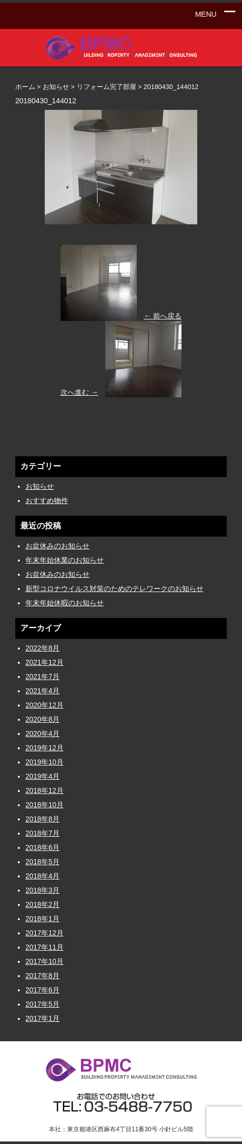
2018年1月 (42, 919)
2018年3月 (42, 890)
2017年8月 (42, 976)
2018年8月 (42, 819)
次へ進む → (79, 392)
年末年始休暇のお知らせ (64, 603)
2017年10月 (44, 961)
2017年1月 (42, 1018)
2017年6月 (42, 990)
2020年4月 (42, 733)
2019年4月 (42, 776)
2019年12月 (44, 748)
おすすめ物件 (46, 500)
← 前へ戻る (163, 316)
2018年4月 (42, 876)
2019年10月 (44, 762)
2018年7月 (42, 833)
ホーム (25, 87)
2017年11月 (44, 947)
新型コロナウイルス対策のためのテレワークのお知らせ (114, 588)
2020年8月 (42, 719)
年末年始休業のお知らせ (64, 560)
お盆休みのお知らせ (57, 546)
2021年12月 (44, 662)
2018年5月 (42, 862)
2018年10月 (44, 805)
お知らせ (39, 486)
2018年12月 (44, 790)
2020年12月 (44, 705)
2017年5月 (42, 1004)
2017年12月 (44, 933)
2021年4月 (42, 691)
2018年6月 (42, 847)
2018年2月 (42, 904)
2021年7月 (42, 676)
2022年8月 (42, 648)
